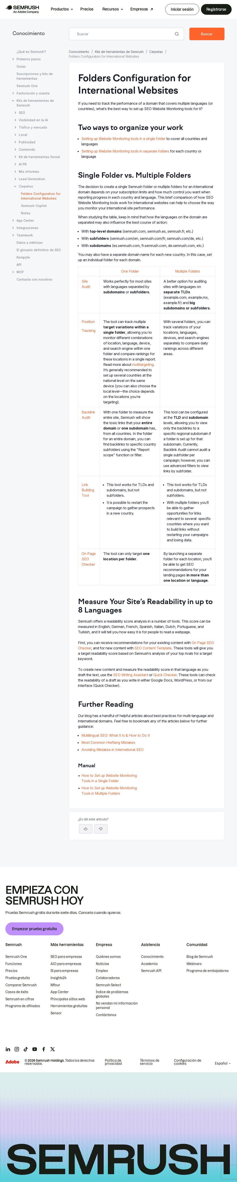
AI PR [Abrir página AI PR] (23, 164)
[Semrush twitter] (52, 1049)
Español (221, 1063)
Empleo (102, 971)
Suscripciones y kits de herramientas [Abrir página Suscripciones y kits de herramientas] (35, 76)
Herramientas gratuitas (69, 1006)
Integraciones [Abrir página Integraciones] (27, 227)
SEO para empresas (66, 957)
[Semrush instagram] (16, 1049)
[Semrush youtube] (34, 1049)
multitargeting (143, 364)
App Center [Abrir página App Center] (25, 220)
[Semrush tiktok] (25, 1049)
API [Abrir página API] (19, 265)
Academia (149, 964)
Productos (60, 9)
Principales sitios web (68, 999)
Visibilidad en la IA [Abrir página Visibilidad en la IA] (33, 120)
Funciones (13, 964)
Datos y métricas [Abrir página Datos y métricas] (30, 242)
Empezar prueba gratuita (34, 929)
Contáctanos (106, 1015)
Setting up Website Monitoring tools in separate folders (125, 151)
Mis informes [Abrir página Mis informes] (29, 171)
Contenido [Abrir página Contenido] (27, 149)
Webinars (194, 964)
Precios (86, 9)
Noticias (102, 964)
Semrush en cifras (19, 999)
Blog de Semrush (199, 957)
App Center (60, 992)
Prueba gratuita (17, 978)
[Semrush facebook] (43, 1049)
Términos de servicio (149, 1062)
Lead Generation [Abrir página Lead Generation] (32, 179)
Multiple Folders (187, 271)
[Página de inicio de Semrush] (22, 9)
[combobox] (121, 34)
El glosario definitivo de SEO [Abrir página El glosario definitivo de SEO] (39, 250)
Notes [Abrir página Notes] (25, 213)
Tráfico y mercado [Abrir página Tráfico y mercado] (33, 127)
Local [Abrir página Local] (23, 134)
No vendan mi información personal (117, 1006)
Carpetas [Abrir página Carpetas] (26, 186)
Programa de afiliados (22, 1006)
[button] (101, 829)
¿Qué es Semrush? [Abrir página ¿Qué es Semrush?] (31, 52)
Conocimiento (29, 34)
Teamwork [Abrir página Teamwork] (25, 235)
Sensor (56, 1013)
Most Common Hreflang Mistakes (108, 742)
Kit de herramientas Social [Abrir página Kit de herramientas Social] (39, 156)
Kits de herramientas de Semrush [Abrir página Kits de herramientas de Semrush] (35, 103)
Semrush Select (108, 985)
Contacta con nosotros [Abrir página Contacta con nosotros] (34, 279)
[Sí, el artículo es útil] (85, 829)
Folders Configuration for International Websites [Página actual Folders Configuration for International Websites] (40, 196)
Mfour (55, 985)
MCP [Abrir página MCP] (20, 272)
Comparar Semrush (21, 985)
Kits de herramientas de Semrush (119, 52)
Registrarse (216, 9)
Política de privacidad (113, 1062)
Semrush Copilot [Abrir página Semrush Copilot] (34, 206)
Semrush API (151, 971)
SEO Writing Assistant (130, 675)
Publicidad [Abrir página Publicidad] (27, 142)
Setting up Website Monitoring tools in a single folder (123, 138)
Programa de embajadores (207, 971)
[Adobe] (12, 1061)
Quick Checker (165, 675)
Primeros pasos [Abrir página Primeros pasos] (29, 59)
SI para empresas (64, 971)
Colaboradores (108, 978)
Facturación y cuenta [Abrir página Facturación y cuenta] (33, 93)
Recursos (110, 9)
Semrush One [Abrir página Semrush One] (27, 86)
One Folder (130, 271)
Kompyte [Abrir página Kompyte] (23, 257)
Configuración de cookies (187, 1062)
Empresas (139, 9)
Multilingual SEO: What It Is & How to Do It (115, 735)
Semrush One (16, 957)
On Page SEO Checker (89, 559)
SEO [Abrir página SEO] (22, 112)
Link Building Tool (88, 490)
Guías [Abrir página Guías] (21, 66)
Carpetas (156, 52)
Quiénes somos (108, 957)
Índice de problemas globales (112, 994)
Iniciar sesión (182, 9)
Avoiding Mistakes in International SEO (112, 749)
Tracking (88, 330)
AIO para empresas (66, 964)
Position (88, 321)
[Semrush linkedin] (7, 1049)
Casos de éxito (16, 992)
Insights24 (58, 978)
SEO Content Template (152, 648)
